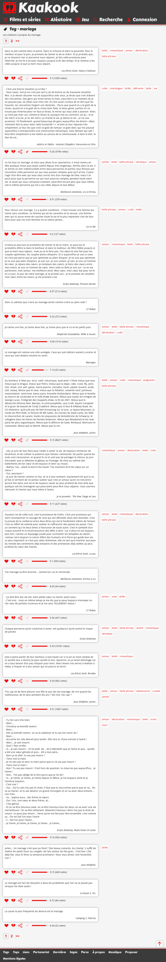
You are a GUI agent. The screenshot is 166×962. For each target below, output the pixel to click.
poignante (149, 380)
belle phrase (109, 56)
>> (17, 41)
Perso (85, 952)
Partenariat (41, 952)
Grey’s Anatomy (71, 284)
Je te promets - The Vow (69, 496)
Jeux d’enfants (81, 432)
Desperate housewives (68, 334)
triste (153, 719)
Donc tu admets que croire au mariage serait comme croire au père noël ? (46, 302)
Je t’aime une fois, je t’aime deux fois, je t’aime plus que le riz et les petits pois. (48, 327)
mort (104, 725)
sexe (114, 596)
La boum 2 (85, 893)
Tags (6, 952)
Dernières (59, 952)
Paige (85, 496)
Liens (26, 952)
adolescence (143, 691)
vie (155, 88)
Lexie (93, 830)
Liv (84, 192)
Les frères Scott (69, 71)
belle (104, 50)
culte (104, 88)
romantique (116, 50)
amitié (105, 162)
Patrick (92, 918)
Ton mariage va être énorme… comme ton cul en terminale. (37, 572)
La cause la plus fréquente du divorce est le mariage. (34, 911)
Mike (83, 334)
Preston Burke (88, 284)
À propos (98, 952)
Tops (16, 952)
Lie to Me (91, 226)
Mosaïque (114, 952)
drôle (128, 88)
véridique (141, 162)
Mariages (91, 362)
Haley (82, 71)
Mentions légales (14, 959)
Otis (93, 144)
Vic (94, 893)
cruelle (156, 691)
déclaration (141, 50)
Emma (86, 579)
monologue (116, 88)
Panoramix (82, 144)
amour (129, 50)
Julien (92, 432)
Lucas (92, 554)
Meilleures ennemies (71, 192)
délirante (138, 88)
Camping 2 (81, 918)
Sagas (73, 952)
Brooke (92, 673)
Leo (94, 496)
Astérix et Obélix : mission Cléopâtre (56, 144)
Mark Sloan (80, 830)
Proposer (131, 952)
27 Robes (91, 309)
